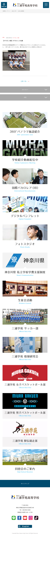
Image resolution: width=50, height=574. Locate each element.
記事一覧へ (24, 81)
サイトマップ (25, 483)
